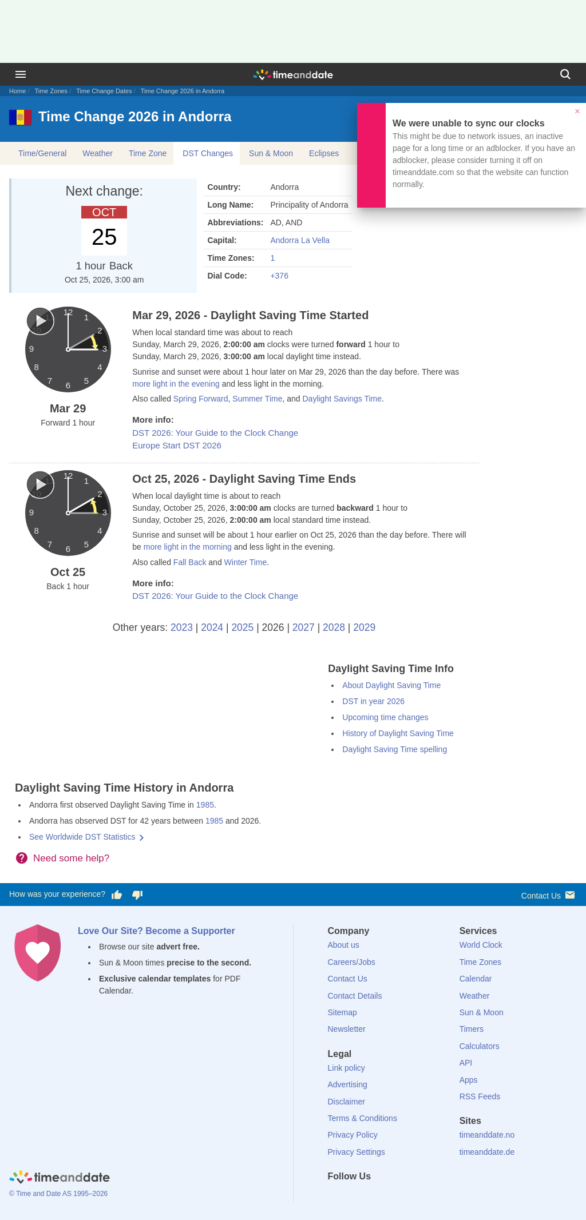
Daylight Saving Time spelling (394, 749)
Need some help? (71, 858)
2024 (212, 627)
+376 (279, 275)
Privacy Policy (353, 1134)
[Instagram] (394, 1197)
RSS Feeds (480, 1096)
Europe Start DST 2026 (176, 445)
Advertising (347, 1084)
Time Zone (148, 153)
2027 (303, 627)
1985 (205, 804)
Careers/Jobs (351, 962)
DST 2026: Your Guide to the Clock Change (215, 433)
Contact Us (549, 894)
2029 (364, 627)
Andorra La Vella (300, 240)
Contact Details (355, 995)
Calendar (476, 978)
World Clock (481, 944)
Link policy (346, 1067)
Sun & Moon (271, 153)
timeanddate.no (487, 1134)
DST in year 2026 (373, 701)
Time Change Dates (104, 91)
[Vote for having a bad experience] (137, 894)
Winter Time (245, 562)
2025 (242, 627)
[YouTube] (413, 1197)
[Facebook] (336, 1197)
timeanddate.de (487, 1152)
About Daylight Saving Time (391, 685)
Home (17, 91)
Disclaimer (346, 1101)
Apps (469, 1079)
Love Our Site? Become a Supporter (156, 931)
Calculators (480, 1046)
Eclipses (324, 153)
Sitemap (342, 1012)
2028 (334, 627)
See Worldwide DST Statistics (82, 836)
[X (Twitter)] (355, 1197)
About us (343, 944)
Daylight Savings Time (342, 398)
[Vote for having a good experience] (117, 894)
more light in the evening (176, 383)
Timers (472, 1029)
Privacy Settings (356, 1152)
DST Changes (208, 153)
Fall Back (190, 562)
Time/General (42, 153)
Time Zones (51, 91)
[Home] (59, 1178)
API (466, 1062)
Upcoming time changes (385, 717)
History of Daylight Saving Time (398, 733)
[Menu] (20, 74)
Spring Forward (200, 398)
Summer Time (257, 398)
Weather (97, 153)
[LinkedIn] (374, 1197)
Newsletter (347, 1029)
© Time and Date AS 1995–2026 (58, 1194)
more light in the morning (188, 546)
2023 (182, 627)
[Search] (565, 74)
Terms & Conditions (362, 1118)
